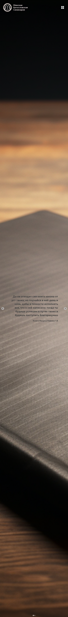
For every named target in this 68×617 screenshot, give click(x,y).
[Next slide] (65, 308)
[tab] (33, 615)
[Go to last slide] (2, 308)
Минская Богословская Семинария (20, 7)
